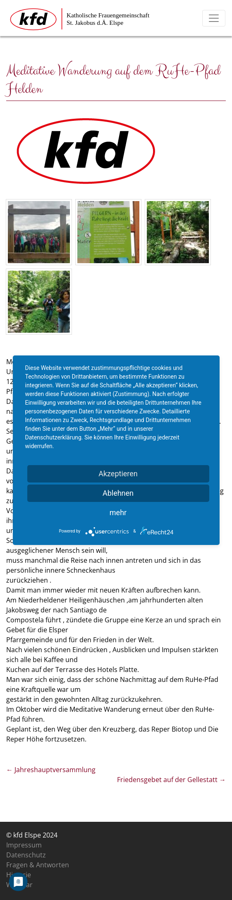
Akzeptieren (118, 473)
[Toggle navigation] (213, 18)
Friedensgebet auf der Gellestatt (171, 779)
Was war (19, 884)
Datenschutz (26, 854)
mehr (118, 512)
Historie (18, 874)
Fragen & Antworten (37, 864)
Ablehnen (118, 493)
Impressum (24, 845)
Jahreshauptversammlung (51, 769)
